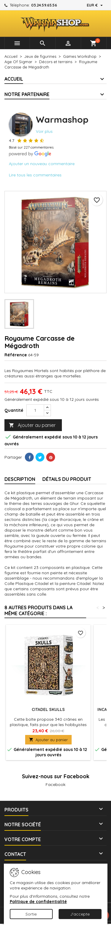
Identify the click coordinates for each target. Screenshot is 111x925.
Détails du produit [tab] (66, 479)
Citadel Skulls (48, 709)
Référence (15, 355)
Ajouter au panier (32, 425)
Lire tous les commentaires (35, 175)
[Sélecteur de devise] (95, 5)
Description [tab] (19, 479)
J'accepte (80, 914)
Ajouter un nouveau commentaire (42, 163)
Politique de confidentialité (38, 901)
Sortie (31, 914)
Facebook (55, 784)
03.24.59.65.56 (44, 5)
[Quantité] (35, 410)
